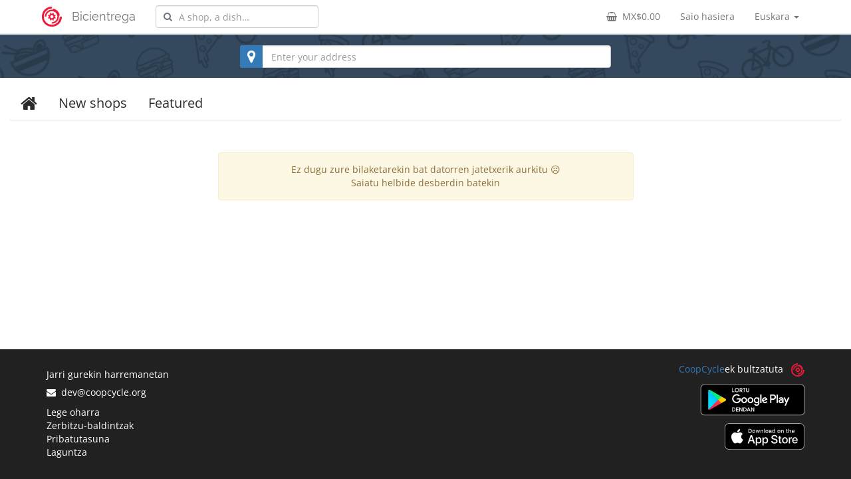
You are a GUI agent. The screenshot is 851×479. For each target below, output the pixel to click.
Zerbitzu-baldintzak (90, 425)
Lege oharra (73, 412)
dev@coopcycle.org (96, 392)
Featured (175, 103)
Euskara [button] (777, 16)
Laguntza (67, 452)
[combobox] (237, 16)
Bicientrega (104, 16)
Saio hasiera (707, 16)
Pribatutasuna (78, 438)
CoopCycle (702, 369)
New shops (93, 103)
